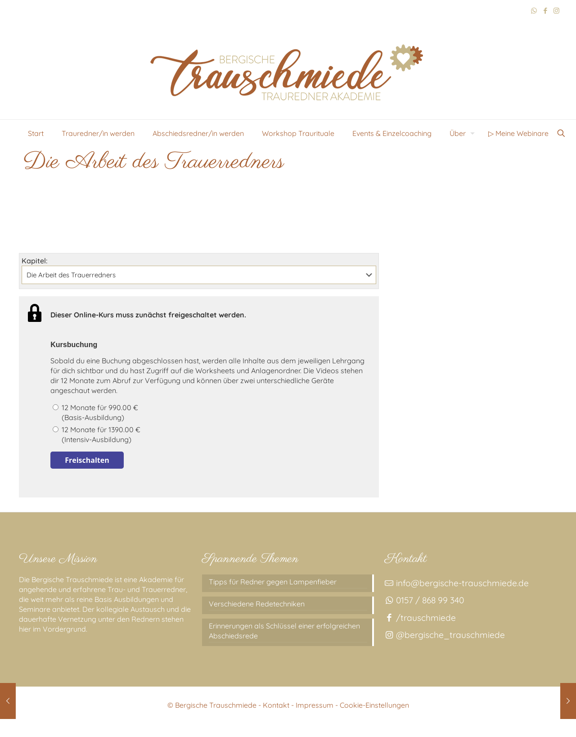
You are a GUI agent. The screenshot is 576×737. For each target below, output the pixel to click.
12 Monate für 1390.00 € (211, 434)
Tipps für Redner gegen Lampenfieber (273, 581)
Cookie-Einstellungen (374, 705)
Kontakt (276, 705)
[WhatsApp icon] (534, 10)
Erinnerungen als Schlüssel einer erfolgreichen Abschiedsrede (284, 630)
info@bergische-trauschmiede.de (456, 583)
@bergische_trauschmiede (444, 634)
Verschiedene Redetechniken (257, 603)
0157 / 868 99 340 (424, 600)
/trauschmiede (420, 617)
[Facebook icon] (545, 10)
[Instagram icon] (556, 10)
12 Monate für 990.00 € (211, 412)
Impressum (314, 705)
